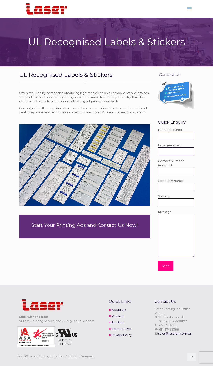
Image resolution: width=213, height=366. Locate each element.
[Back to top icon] (191, 357)
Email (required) (176, 149)
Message (176, 233)
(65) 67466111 (167, 325)
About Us (119, 310)
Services (118, 322)
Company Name (176, 185)
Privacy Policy (122, 335)
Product (118, 316)
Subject (176, 200)
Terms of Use (121, 329)
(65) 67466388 (168, 329)
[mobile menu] (189, 8)
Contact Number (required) (176, 167)
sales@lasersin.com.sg (174, 333)
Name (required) (176, 134)
